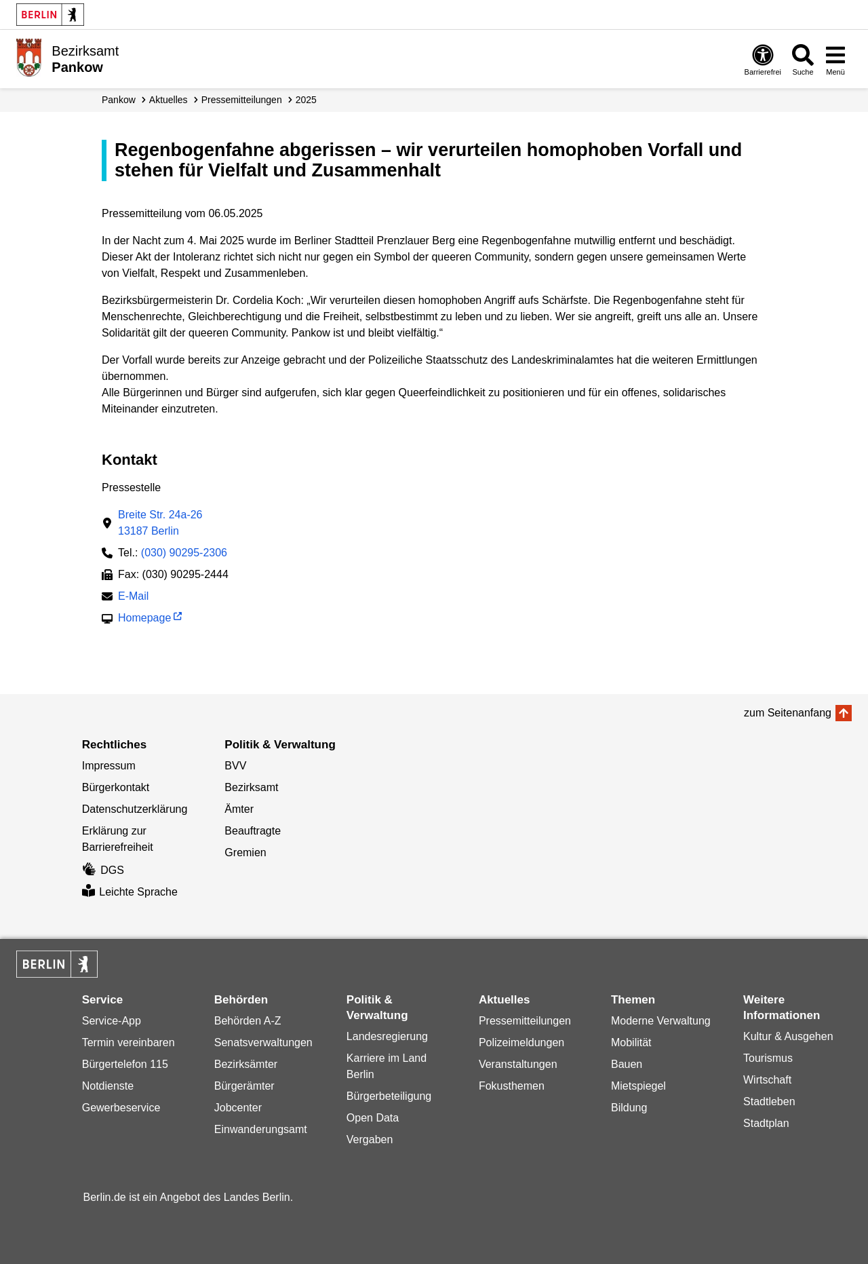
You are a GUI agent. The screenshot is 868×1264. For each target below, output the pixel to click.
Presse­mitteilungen (241, 99)
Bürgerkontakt (116, 787)
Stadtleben (769, 1101)
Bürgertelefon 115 (125, 1064)
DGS (103, 870)
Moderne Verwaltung (661, 1021)
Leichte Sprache (130, 892)
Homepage (144, 619)
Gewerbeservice (121, 1107)
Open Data (373, 1118)
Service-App (111, 1021)
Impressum (109, 765)
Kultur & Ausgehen (788, 1036)
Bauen (626, 1064)
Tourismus (768, 1058)
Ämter (239, 809)
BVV (235, 765)
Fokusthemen (512, 1086)
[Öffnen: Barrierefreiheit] (763, 59)
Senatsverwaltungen (263, 1042)
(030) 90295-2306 (184, 552)
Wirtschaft (767, 1080)
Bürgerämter (244, 1086)
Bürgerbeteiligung (389, 1096)
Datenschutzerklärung (135, 809)
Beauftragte (252, 831)
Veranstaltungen (518, 1064)
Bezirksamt (251, 787)
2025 (306, 99)
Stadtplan (766, 1123)
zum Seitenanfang (787, 713)
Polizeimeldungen (521, 1042)
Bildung (629, 1107)
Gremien (245, 852)
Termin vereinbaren (128, 1042)
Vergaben (370, 1139)
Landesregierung (387, 1036)
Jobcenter (238, 1107)
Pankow (119, 99)
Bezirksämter (245, 1064)
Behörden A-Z (247, 1021)
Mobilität (631, 1042)
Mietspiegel (638, 1086)
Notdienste (108, 1086)
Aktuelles (168, 99)
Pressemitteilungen (525, 1021)
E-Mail (133, 597)
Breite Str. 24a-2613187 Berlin (160, 523)
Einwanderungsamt (260, 1129)
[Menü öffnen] (835, 59)
